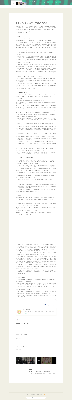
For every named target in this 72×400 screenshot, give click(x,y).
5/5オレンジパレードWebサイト (22, 346)
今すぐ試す (50, 2)
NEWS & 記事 (32, 6)
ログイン (57, 2)
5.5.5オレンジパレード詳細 (21, 334)
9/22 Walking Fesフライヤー (42, 6)
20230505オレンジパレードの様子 (22, 323)
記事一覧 (26, 6)
